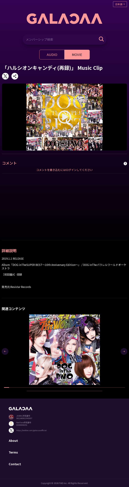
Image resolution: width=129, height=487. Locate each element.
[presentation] (5, 351)
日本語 (119, 4)
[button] (6, 387)
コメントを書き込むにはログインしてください (64, 170)
